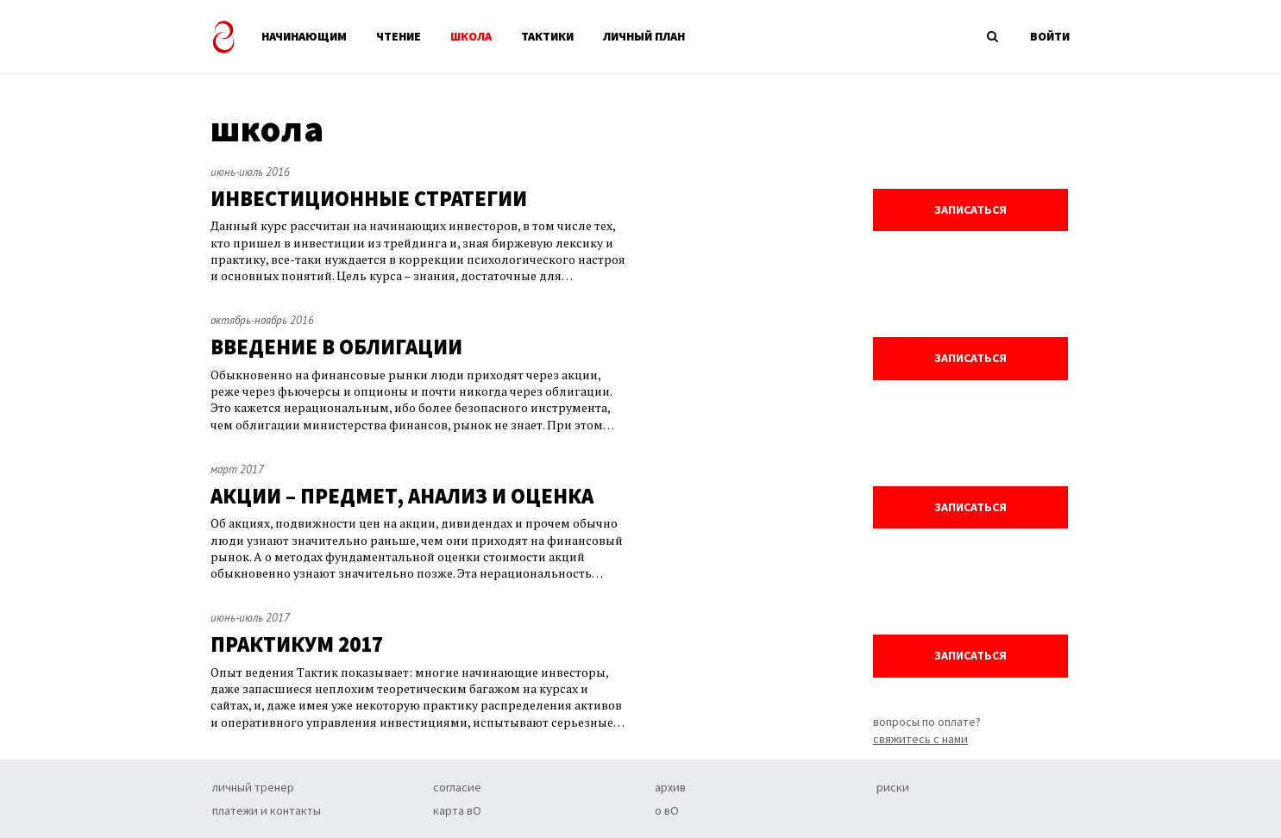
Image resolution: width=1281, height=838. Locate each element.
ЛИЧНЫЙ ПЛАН (644, 36)
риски (892, 787)
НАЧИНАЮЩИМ (304, 36)
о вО (667, 810)
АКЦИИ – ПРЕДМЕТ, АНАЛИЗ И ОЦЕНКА (401, 496)
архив (670, 787)
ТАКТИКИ (547, 36)
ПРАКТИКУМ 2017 (296, 644)
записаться (970, 209)
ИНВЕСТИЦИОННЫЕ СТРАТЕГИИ (368, 198)
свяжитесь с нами (920, 739)
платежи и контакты (266, 810)
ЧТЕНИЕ (398, 36)
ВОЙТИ (1050, 36)
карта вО (457, 810)
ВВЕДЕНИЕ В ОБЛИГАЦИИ (336, 347)
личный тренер (253, 787)
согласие (457, 787)
